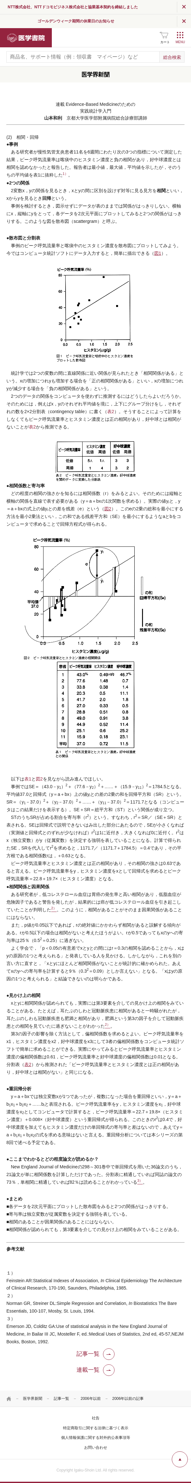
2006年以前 (91, 1398)
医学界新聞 (32, 1398)
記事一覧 (61, 1398)
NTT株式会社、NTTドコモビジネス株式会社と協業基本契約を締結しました (115, 7)
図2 (107, 508)
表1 (27, 778)
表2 (110, 411)
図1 (157, 253)
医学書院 (26, 37)
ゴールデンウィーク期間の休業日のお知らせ (110, 21)
